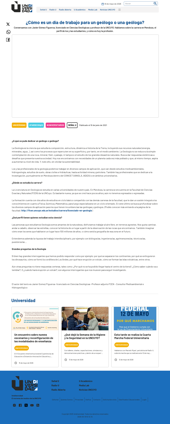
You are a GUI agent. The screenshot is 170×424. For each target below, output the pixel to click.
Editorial (55, 399)
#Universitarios (55, 125)
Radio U (52, 9)
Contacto (97, 399)
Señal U (43, 9)
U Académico (80, 9)
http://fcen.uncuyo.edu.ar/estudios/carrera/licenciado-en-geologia (56, 210)
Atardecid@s (36, 125)
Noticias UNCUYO (107, 9)
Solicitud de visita (109, 399)
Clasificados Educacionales (129, 399)
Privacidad (79, 399)
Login (144, 399)
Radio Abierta (65, 9)
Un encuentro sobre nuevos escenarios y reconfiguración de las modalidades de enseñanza (33, 338)
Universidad (19, 125)
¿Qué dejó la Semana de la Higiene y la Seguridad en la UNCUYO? (84, 336)
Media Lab (92, 9)
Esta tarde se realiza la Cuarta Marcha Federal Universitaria (132, 336)
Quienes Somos (67, 399)
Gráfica (88, 399)
